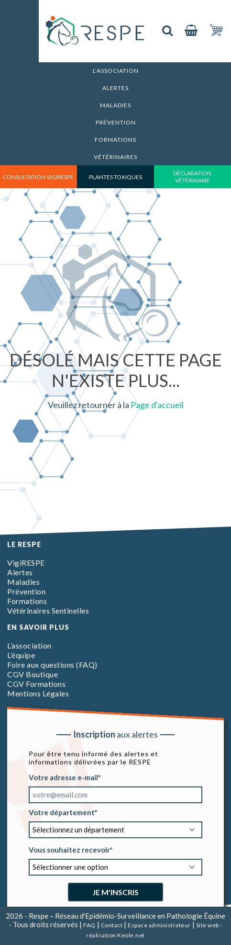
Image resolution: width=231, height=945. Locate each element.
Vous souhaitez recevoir (69, 849)
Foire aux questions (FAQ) (52, 664)
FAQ (89, 925)
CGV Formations (36, 683)
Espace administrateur (159, 925)
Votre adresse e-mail (63, 777)
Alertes (115, 87)
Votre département (62, 812)
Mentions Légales (38, 693)
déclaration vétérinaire (192, 177)
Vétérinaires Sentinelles (48, 610)
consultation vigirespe (38, 177)
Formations (115, 139)
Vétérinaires (115, 156)
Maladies (115, 105)
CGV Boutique (32, 674)
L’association (116, 70)
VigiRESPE (26, 562)
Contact (112, 925)
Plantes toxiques (115, 177)
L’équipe (21, 655)
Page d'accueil (157, 404)
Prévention (116, 122)
